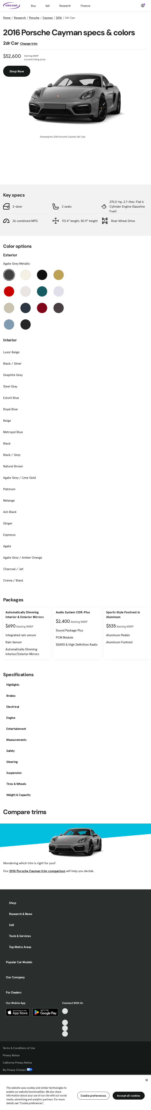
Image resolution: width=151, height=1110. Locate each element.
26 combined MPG (25, 221)
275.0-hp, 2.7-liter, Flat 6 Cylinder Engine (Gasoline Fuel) (127, 206)
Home (7, 17)
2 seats (67, 206)
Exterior (10, 255)
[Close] (146, 1080)
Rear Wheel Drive (123, 221)
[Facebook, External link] (65, 1017)
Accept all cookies (128, 1095)
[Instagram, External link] (65, 1028)
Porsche (34, 17)
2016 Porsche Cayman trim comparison (37, 871)
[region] (75, 1092)
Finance (85, 5)
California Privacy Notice (17, 1062)
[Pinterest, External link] (65, 1034)
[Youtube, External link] (65, 1022)
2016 (59, 17)
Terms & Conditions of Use (19, 1048)
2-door (17, 206)
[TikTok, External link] (65, 1011)
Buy (33, 5)
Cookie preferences (93, 1095)
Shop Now (16, 71)
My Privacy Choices (17, 1070)
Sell (47, 5)
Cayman (48, 17)
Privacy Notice (11, 1055)
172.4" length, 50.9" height (80, 221)
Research (65, 5)
